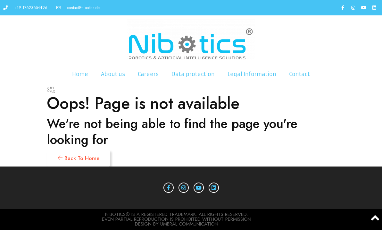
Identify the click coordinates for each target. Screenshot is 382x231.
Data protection (193, 74)
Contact (299, 74)
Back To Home (78, 158)
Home (80, 74)
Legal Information (252, 74)
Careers (148, 74)
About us (113, 74)
